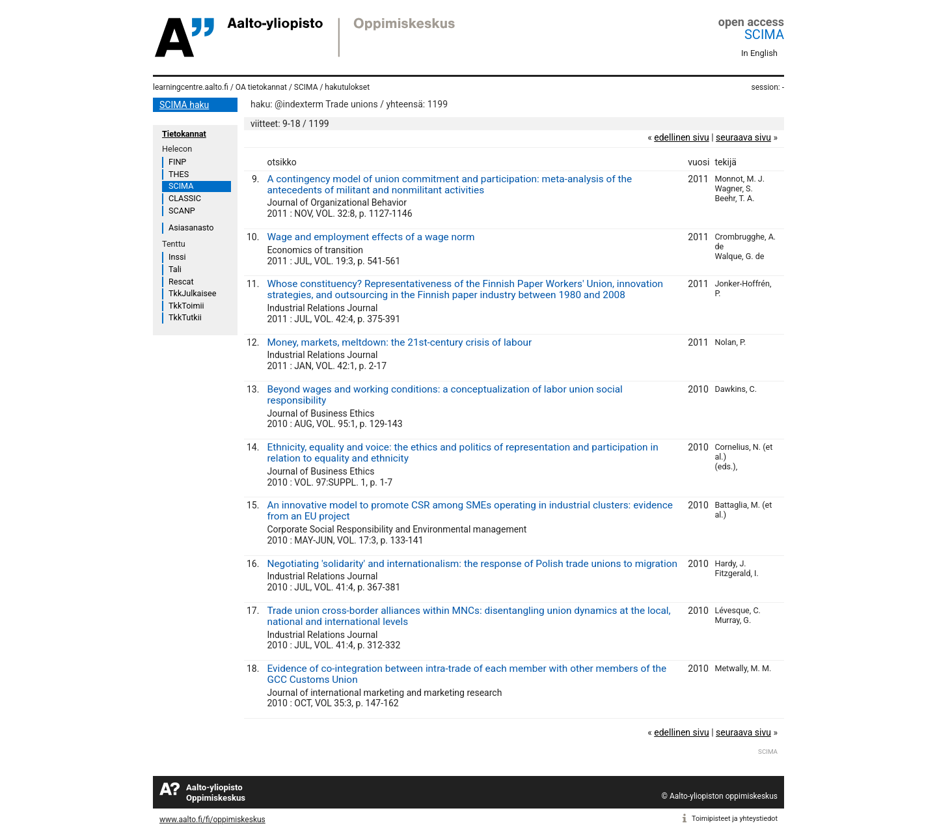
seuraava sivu (743, 137)
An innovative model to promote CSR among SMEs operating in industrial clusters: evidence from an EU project (470, 510)
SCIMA (764, 34)
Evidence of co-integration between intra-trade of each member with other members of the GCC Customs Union (466, 674)
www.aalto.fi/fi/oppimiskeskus (212, 819)
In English (759, 53)
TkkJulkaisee (192, 293)
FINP (177, 162)
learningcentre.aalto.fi (190, 87)
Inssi (177, 257)
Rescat (181, 281)
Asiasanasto (191, 227)
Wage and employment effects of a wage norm (370, 237)
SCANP (182, 210)
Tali (175, 269)
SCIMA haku (184, 105)
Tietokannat (184, 134)
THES (179, 174)
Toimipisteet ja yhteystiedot (735, 818)
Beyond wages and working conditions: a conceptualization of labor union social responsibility (444, 394)
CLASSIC (185, 198)
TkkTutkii (185, 317)
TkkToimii (186, 306)
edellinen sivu (681, 137)
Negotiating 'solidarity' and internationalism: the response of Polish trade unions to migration (472, 564)
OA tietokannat (261, 87)
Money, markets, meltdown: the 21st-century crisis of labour (399, 342)
